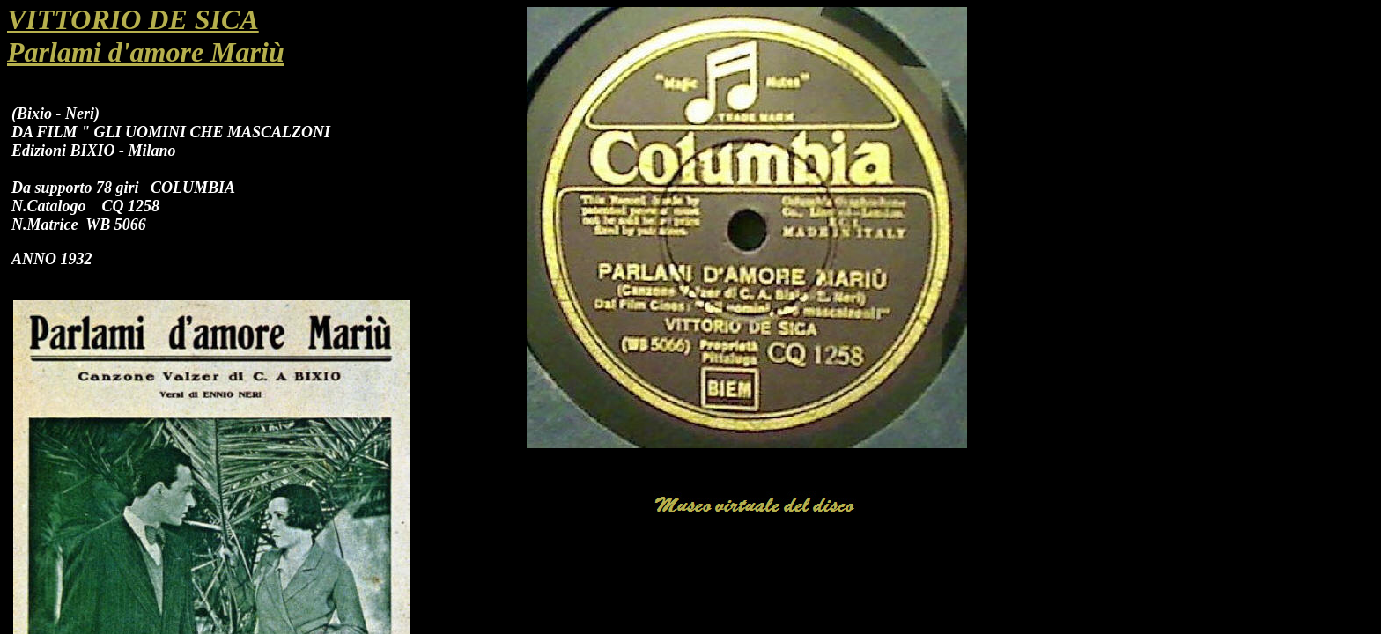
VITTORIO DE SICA (133, 19)
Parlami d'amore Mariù (145, 52)
